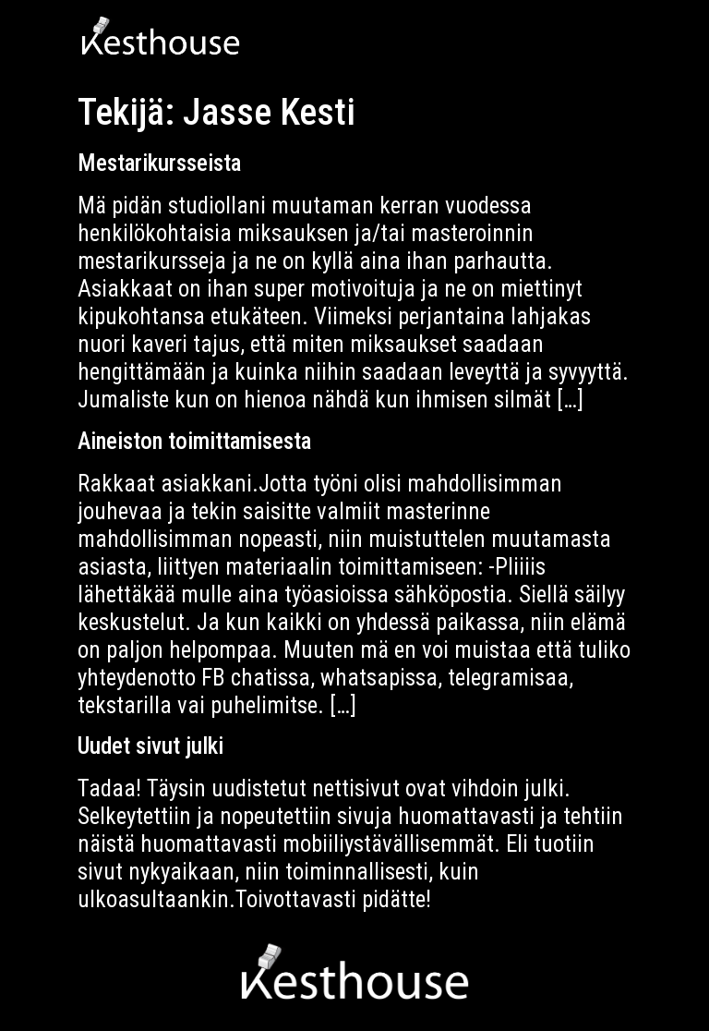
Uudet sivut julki (150, 746)
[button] (612, 42)
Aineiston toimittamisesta (194, 441)
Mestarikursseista (159, 163)
